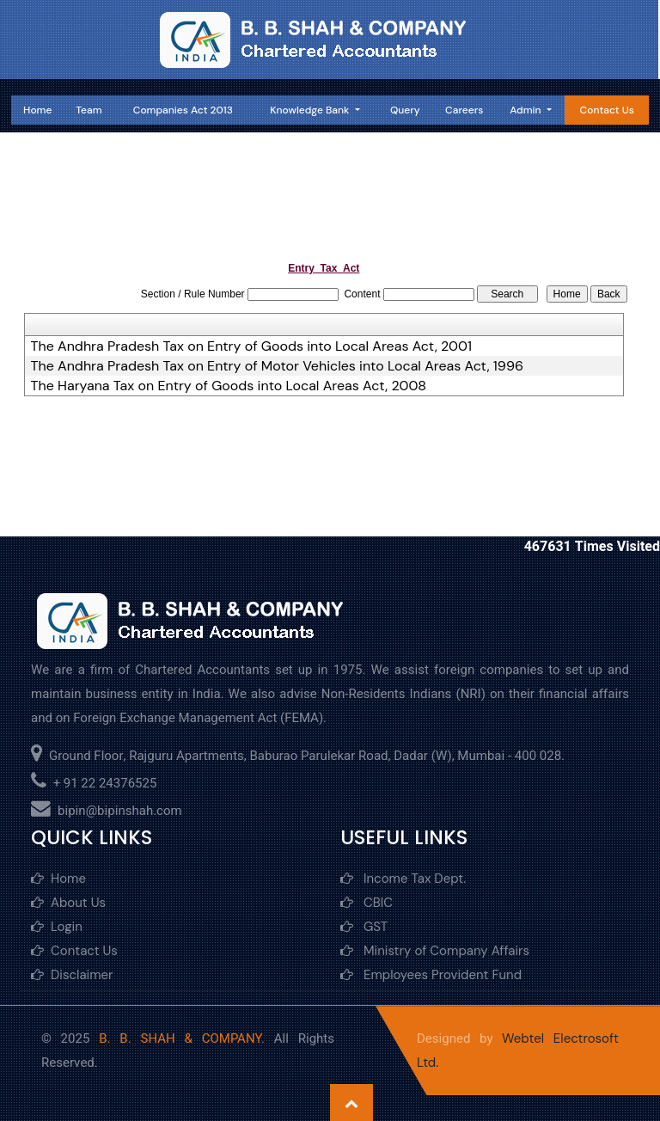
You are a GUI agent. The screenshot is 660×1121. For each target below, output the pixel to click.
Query (405, 110)
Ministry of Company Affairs (434, 950)
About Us (68, 902)
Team (88, 110)
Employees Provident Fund (431, 974)
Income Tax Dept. (403, 878)
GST (364, 926)
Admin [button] (526, 110)
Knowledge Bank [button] (310, 110)
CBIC (366, 902)
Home (37, 110)
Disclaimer (72, 974)
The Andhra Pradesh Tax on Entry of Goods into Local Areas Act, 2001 (251, 346)
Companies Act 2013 (183, 110)
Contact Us (607, 110)
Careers (464, 110)
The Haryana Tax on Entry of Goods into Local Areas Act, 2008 (229, 386)
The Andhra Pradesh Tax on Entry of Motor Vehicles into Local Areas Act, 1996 (277, 366)
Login (56, 926)
